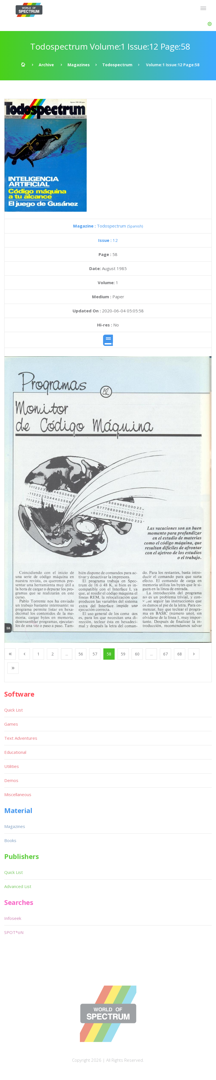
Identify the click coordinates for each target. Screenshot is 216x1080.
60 (137, 654)
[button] (210, 24)
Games (11, 724)
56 (80, 654)
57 (95, 654)
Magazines (78, 64)
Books (10, 840)
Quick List (13, 710)
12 (108, 240)
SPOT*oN (13, 932)
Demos (11, 780)
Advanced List (17, 886)
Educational (15, 752)
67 (165, 654)
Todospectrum (117, 64)
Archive (46, 64)
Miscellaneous (17, 794)
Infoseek (12, 918)
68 (179, 654)
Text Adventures (20, 738)
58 (109, 654)
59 (123, 654)
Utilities (11, 766)
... (67, 654)
